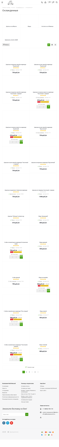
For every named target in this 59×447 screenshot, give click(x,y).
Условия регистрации (26, 407)
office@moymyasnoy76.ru (49, 421)
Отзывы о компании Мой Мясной (48, 395)
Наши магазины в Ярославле (9, 402)
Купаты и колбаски (11, 28)
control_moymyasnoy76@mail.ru (50, 419)
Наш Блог (43, 391)
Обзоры (42, 393)
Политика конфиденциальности (10, 404)
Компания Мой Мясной (9, 391)
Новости (4, 395)
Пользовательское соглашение (10, 406)
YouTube (11, 430)
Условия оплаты (25, 393)
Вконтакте (3, 430)
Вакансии (4, 400)
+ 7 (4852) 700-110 (48, 416)
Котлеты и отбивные (47, 28)
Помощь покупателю (27, 391)
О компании (5, 393)
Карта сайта (43, 398)
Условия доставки (25, 395)
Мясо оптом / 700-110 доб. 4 (28, 401)
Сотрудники (5, 398)
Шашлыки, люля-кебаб (11, 45)
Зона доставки (25, 409)
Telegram (7, 430)
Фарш (29, 28)
